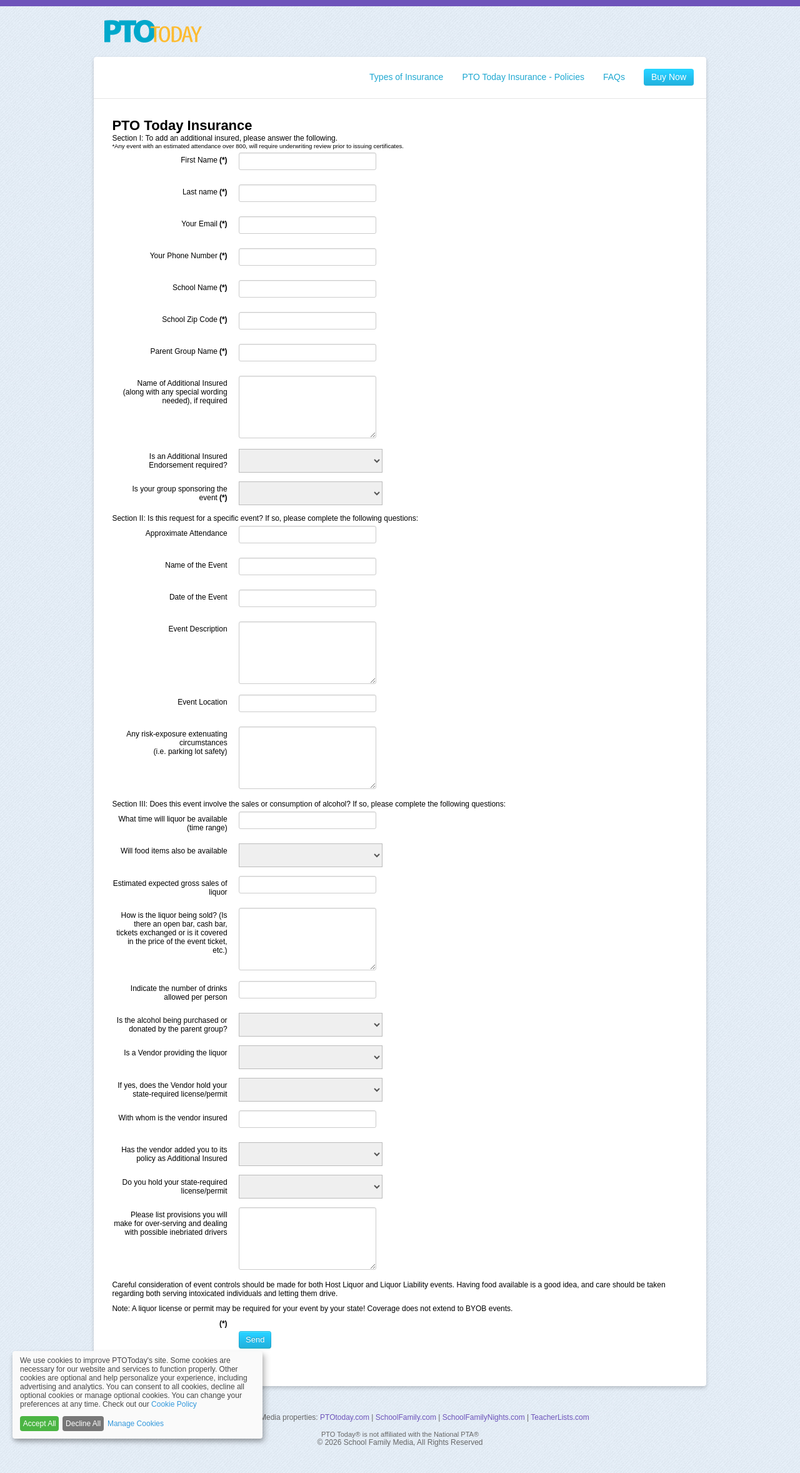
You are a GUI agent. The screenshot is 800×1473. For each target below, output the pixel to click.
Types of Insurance (406, 77)
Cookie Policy (174, 1404)
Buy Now (668, 77)
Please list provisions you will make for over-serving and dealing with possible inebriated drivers (170, 1223)
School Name (200, 287)
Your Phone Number (189, 255)
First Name (204, 160)
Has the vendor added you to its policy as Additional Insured (174, 1154)
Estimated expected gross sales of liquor (170, 888)
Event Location (202, 702)
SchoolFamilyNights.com (483, 1417)
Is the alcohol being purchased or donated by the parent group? (172, 1024)
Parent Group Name (189, 351)
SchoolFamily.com (406, 1417)
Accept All (39, 1423)
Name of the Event (196, 565)
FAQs (614, 77)
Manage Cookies (136, 1423)
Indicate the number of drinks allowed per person (179, 993)
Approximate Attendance (187, 533)
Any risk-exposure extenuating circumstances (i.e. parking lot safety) (176, 743)
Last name (205, 192)
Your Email (204, 223)
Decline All (83, 1423)
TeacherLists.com (560, 1417)
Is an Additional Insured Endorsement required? (188, 461)
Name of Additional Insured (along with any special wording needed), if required (175, 392)
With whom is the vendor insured (173, 1118)
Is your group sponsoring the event (180, 493)
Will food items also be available (174, 851)
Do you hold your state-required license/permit (175, 1186)
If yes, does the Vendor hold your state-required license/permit (172, 1089)
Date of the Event (198, 597)
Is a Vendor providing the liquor (175, 1052)
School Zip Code (194, 319)
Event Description (198, 629)
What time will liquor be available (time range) (173, 823)
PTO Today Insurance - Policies (523, 77)
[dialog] (137, 1395)
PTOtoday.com (344, 1417)
